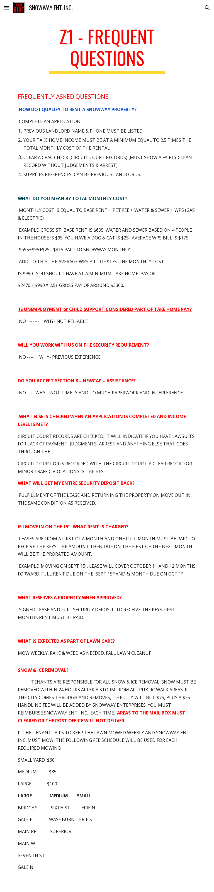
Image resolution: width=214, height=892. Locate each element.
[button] (6, 7)
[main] (107, 49)
